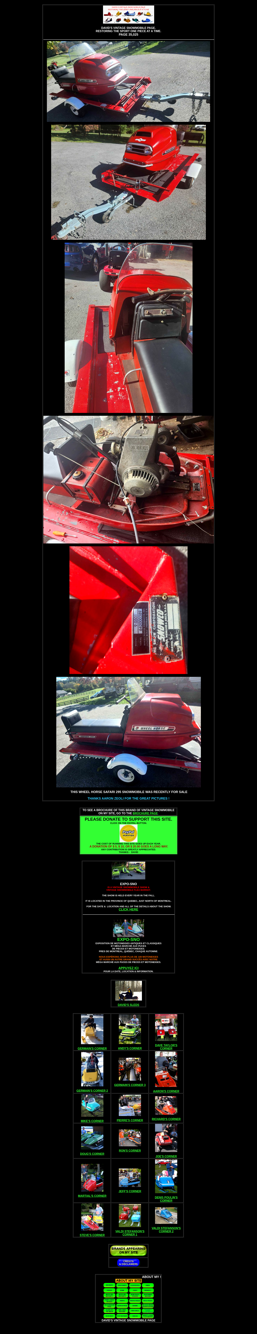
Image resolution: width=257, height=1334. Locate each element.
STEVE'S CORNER (92, 1235)
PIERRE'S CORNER (130, 1120)
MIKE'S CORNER (92, 1121)
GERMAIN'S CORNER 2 (92, 1090)
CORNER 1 (130, 1234)
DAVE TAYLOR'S (166, 1045)
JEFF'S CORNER (130, 1191)
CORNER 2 (166, 1231)
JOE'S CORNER (166, 1156)
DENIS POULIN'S (166, 1197)
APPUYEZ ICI (128, 968)
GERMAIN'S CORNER (92, 1048)
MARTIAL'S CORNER (92, 1195)
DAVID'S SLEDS (128, 1004)
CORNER (166, 1048)
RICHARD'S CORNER (166, 1119)
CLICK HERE (128, 909)
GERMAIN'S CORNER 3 (130, 1085)
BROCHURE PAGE (145, 813)
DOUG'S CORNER (92, 1153)
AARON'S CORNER (166, 1091)
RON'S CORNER (130, 1150)
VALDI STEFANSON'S (130, 1231)
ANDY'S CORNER (130, 1048)
